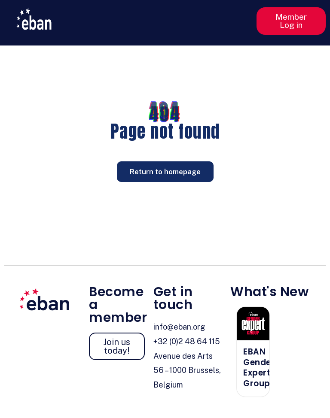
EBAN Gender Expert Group (259, 367)
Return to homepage (165, 171)
